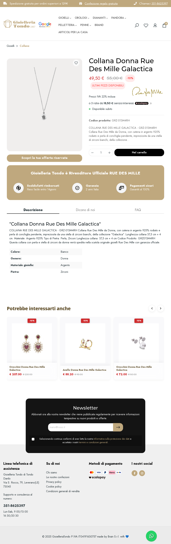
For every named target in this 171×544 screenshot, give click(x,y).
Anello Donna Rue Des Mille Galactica (84, 370)
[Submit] (118, 427)
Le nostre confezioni (57, 477)
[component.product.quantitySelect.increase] (109, 152)
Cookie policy (53, 486)
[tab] (33, 210)
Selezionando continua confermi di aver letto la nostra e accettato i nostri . (85, 440)
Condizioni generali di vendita (62, 491)
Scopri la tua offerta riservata (44, 157)
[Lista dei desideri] (146, 25)
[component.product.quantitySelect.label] (101, 152)
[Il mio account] (155, 25)
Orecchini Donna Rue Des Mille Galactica (27, 369)
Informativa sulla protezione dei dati (111, 438)
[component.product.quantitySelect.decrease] (92, 152)
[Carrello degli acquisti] (164, 25)
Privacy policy (53, 482)
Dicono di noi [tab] (85, 210)
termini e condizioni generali (93, 442)
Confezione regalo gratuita (101, 3)
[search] (136, 25)
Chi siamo (51, 472)
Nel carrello (139, 152)
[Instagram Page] (142, 473)
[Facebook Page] (134, 473)
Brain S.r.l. (113, 536)
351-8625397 (159, 3)
